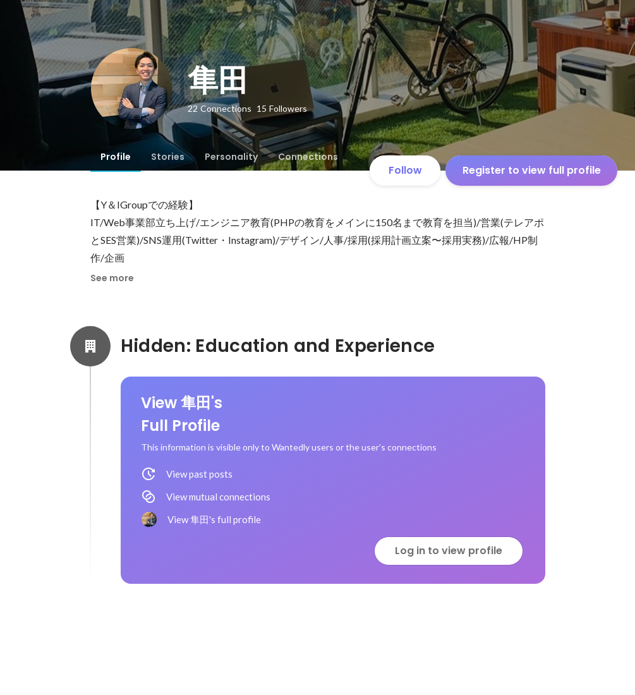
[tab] (115, 157)
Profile (115, 156)
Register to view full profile (532, 170)
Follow (405, 170)
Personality (231, 156)
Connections (308, 156)
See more (112, 278)
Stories (167, 156)
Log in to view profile (448, 550)
